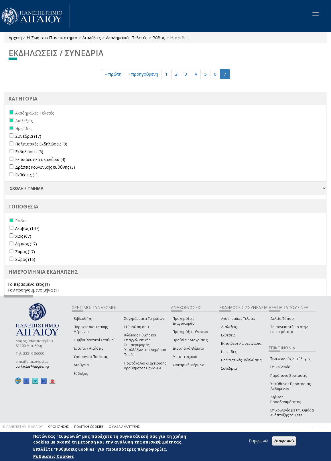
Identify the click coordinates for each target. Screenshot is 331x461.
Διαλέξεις (91, 37)
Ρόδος (158, 37)
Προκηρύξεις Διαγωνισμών (183, 321)
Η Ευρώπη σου (136, 326)
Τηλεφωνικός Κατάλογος (290, 358)
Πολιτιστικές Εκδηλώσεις (241, 360)
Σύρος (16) (25, 259)
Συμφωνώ (258, 441)
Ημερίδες (229, 351)
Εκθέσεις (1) (26, 175)
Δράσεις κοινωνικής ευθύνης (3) (45, 167)
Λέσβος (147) (27, 228)
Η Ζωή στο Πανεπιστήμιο (52, 37)
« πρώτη (113, 74)
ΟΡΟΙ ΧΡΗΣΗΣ (58, 426)
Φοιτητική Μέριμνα (188, 365)
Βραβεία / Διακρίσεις (190, 340)
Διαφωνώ (284, 440)
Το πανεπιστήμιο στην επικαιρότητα (289, 329)
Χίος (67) (23, 236)
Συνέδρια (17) (28, 136)
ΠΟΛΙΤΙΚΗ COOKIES (88, 426)
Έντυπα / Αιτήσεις (88, 348)
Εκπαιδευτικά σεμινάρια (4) (40, 159)
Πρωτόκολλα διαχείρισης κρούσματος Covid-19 (145, 366)
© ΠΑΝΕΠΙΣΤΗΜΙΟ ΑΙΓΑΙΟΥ (23, 426)
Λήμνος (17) (26, 244)
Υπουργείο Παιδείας (91, 356)
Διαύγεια (81, 365)
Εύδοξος (81, 373)
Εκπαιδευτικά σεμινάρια (241, 343)
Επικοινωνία (280, 367)
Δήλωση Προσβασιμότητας (285, 399)
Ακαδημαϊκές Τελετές (126, 37)
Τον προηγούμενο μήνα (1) (33, 290)
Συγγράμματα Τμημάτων (144, 318)
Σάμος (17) (25, 251)
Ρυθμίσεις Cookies (53, 456)
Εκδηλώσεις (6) (29, 151)
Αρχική (15, 37)
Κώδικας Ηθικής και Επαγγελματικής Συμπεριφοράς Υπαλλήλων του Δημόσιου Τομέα (146, 345)
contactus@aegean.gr (34, 367)
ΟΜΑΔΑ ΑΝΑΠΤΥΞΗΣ (124, 426)
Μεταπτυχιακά (185, 356)
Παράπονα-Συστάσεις (288, 375)
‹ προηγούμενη (143, 74)
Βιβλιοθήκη (83, 318)
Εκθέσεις (228, 335)
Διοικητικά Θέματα (188, 348)
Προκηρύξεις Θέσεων (190, 331)
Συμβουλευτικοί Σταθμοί (94, 340)
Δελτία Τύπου (282, 318)
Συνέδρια (229, 368)
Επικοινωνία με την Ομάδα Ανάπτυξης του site (292, 412)
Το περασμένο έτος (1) (28, 284)
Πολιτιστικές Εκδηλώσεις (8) (41, 144)
